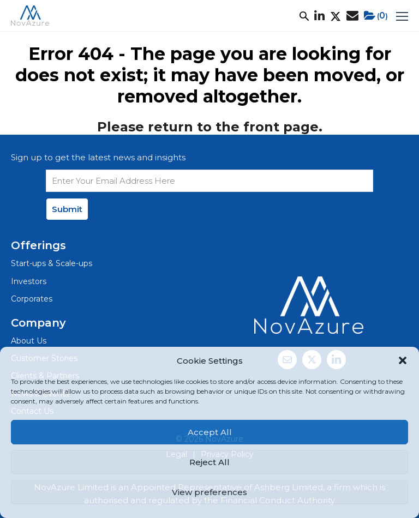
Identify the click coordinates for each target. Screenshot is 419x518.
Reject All (209, 462)
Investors (28, 281)
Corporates (31, 299)
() (376, 15)
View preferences (209, 492)
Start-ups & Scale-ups (51, 263)
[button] (402, 360)
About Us (28, 341)
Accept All (210, 432)
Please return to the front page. (209, 127)
